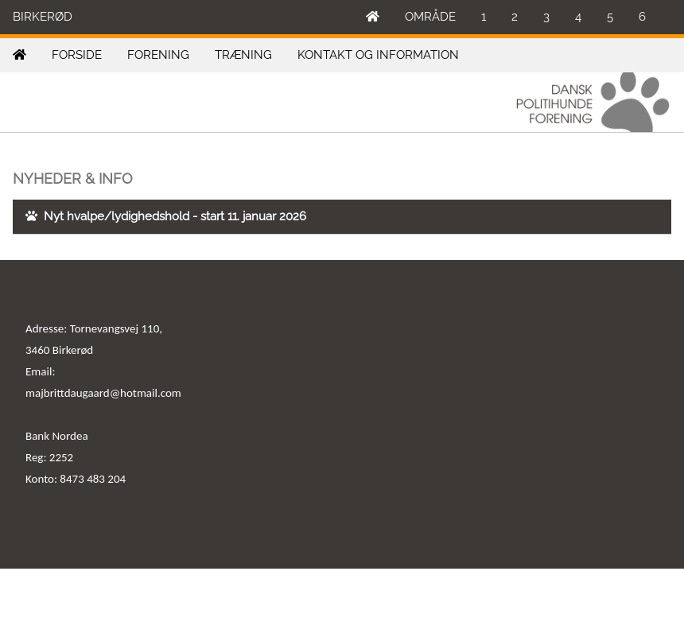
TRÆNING (243, 55)
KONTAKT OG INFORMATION (378, 55)
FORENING (158, 55)
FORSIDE (77, 55)
